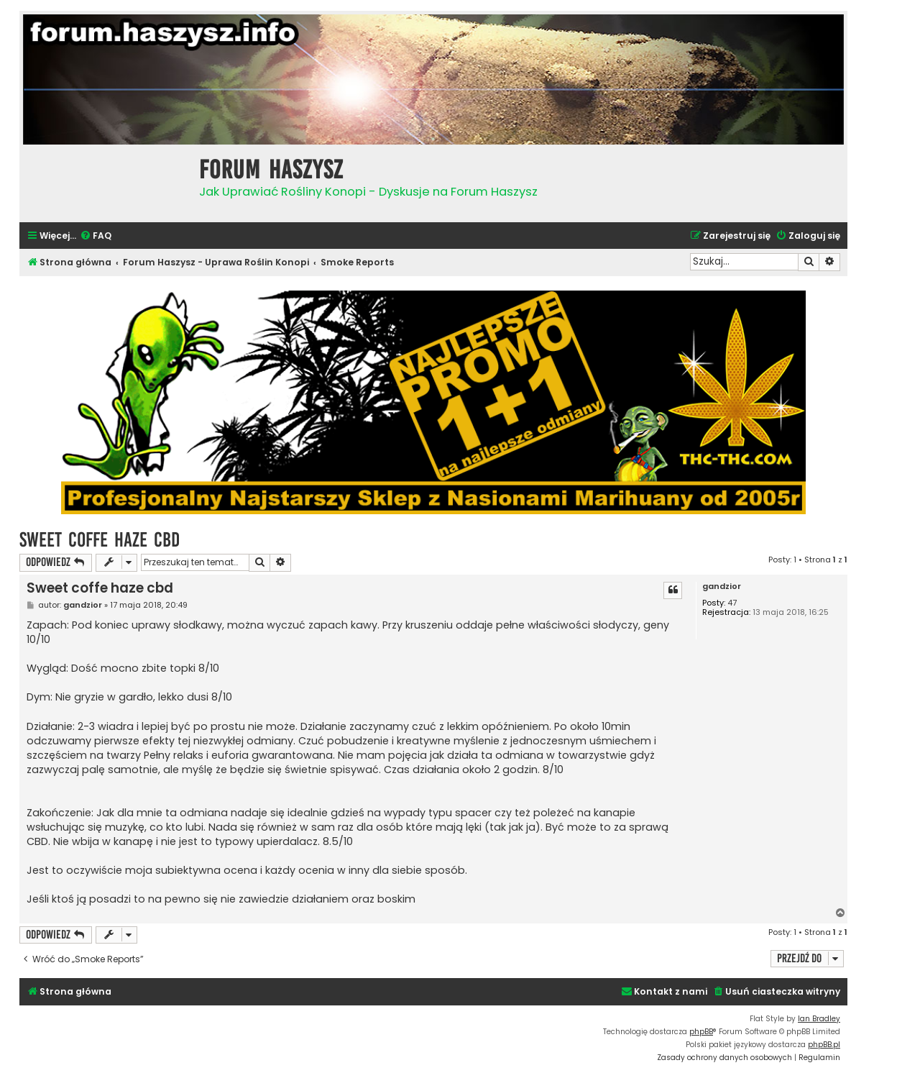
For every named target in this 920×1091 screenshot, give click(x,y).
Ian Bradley (819, 1018)
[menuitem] (95, 236)
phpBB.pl (824, 1044)
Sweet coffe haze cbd (99, 540)
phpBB (701, 1031)
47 (732, 603)
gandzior (721, 586)
